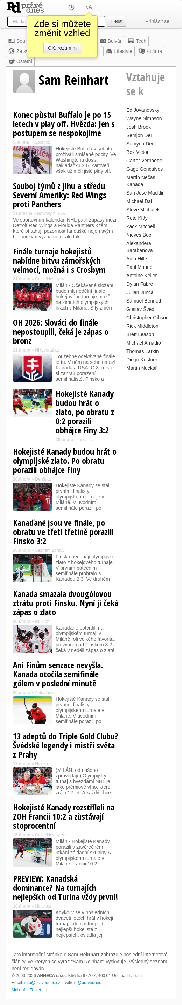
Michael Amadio (143, 343)
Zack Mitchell (140, 226)
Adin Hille (136, 259)
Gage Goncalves (144, 169)
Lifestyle (119, 51)
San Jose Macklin (145, 193)
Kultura (150, 51)
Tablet (35, 989)
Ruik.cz (42, 621)
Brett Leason (140, 334)
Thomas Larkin (142, 351)
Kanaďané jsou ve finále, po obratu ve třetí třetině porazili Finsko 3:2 (63, 531)
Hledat (116, 21)
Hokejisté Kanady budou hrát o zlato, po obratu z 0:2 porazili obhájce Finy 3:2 (85, 412)
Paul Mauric (139, 267)
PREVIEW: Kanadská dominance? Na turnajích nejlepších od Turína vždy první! (65, 887)
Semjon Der (139, 135)
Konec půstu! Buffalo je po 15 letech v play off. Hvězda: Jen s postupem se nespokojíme (64, 123)
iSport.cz (42, 142)
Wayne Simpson (144, 118)
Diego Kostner (142, 359)
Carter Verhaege (144, 160)
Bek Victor (137, 152)
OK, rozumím (62, 48)
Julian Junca (140, 292)
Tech (136, 41)
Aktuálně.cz (46, 692)
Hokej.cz (43, 763)
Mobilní (18, 989)
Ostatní (20, 61)
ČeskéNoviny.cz (50, 279)
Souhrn (20, 41)
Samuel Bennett (143, 301)
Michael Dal (139, 201)
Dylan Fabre (139, 284)
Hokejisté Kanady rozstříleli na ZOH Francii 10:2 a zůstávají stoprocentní (63, 816)
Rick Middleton (142, 326)
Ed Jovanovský (142, 110)
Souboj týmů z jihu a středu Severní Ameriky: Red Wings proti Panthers (59, 195)
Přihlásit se (157, 21)
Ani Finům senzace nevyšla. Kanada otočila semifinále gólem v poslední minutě (58, 674)
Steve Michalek (143, 209)
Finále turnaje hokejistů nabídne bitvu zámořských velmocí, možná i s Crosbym (59, 260)
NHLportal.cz (47, 350)
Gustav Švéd (140, 309)
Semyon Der (140, 144)
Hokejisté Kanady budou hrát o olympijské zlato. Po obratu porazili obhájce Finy (65, 460)
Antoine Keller (141, 275)
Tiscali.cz (86, 439)
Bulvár (110, 41)
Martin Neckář (141, 368)
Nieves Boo (139, 235)
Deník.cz (43, 479)
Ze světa (21, 51)
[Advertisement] (147, 478)
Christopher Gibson (147, 317)
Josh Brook (138, 127)
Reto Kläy (137, 218)
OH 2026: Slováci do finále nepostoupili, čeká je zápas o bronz (60, 331)
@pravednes (89, 982)
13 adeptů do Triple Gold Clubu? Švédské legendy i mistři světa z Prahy (65, 745)
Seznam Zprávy (49, 550)
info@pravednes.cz (42, 982)
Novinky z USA (51, 213)
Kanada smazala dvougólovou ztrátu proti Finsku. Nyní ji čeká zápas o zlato (65, 603)
